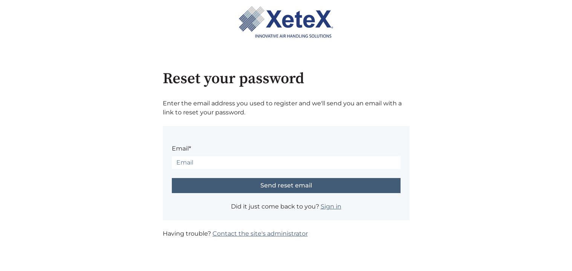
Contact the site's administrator (260, 233)
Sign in (331, 206)
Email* (181, 148)
